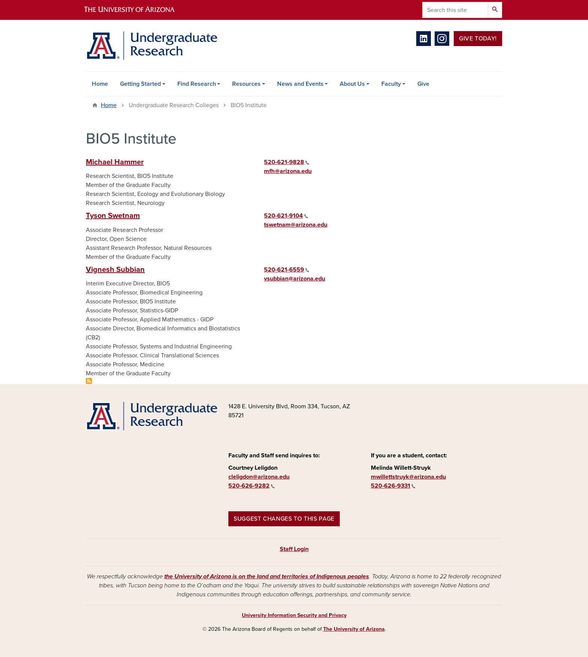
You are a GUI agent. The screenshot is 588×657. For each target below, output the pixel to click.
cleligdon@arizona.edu (259, 477)
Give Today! (478, 38)
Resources (246, 84)
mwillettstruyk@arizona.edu (408, 477)
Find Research (196, 84)
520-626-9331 (393, 486)
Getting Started (140, 84)
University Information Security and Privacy (294, 615)
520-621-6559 (286, 269)
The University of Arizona (354, 629)
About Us (352, 84)
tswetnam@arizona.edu (295, 224)
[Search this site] (455, 10)
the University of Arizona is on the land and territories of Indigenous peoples (266, 576)
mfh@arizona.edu (288, 171)
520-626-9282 (251, 486)
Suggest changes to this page (284, 519)
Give (423, 84)
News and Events (300, 84)
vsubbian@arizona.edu (294, 278)
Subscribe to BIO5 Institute (89, 381)
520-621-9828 (286, 162)
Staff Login (294, 549)
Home (100, 84)
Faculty (391, 84)
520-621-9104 (286, 215)
